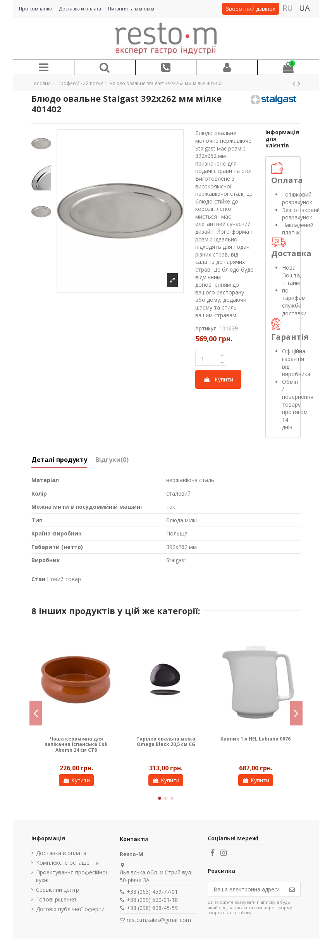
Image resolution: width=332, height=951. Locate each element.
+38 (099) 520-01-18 (152, 899)
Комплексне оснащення (67, 862)
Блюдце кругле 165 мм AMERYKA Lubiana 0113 (255, 741)
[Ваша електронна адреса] (246, 889)
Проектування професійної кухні (71, 876)
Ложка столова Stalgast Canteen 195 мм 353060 (166, 741)
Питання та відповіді (131, 8)
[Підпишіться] (292, 889)
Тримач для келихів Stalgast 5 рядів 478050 (76, 741)
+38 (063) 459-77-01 (152, 891)
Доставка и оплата (80, 8)
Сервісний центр (57, 889)
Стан (38, 579)
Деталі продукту (59, 460)
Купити (218, 379)
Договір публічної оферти (70, 909)
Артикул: (206, 328)
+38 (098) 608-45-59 (152, 908)
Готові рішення (56, 899)
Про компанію (36, 8)
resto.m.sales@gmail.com (159, 920)
